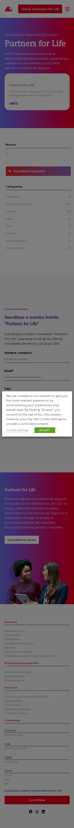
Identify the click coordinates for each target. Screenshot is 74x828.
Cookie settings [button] (17, 430)
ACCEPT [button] (44, 430)
